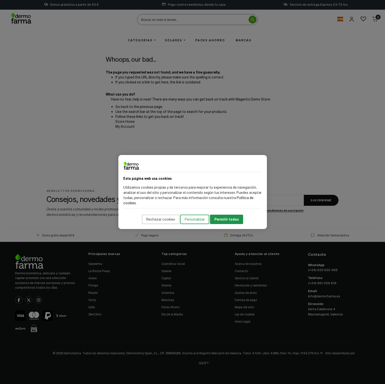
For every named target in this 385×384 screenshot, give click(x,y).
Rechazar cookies (160, 219)
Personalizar (195, 219)
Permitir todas (226, 219)
